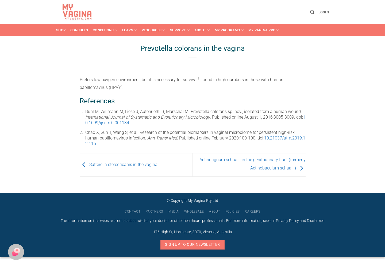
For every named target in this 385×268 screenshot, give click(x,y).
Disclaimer (315, 220)
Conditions (105, 30)
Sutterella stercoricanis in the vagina (118, 164)
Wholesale (194, 211)
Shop (61, 30)
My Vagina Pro (263, 30)
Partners (154, 211)
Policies (232, 211)
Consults (79, 30)
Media (173, 211)
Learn (129, 30)
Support (180, 30)
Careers (252, 211)
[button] (312, 12)
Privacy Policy (287, 220)
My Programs (229, 30)
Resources (153, 30)
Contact (132, 211)
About (202, 30)
